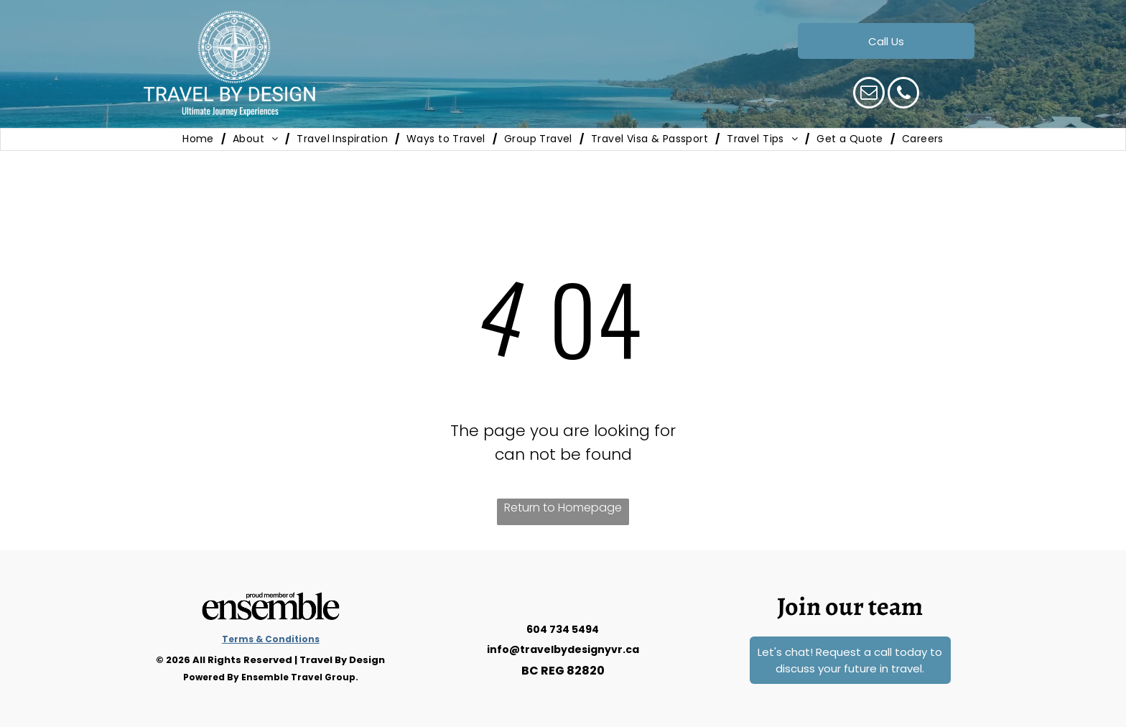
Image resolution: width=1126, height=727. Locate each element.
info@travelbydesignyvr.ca (563, 649)
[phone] (903, 94)
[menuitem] (200, 140)
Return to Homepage (563, 507)
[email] (869, 94)
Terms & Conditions (271, 639)
